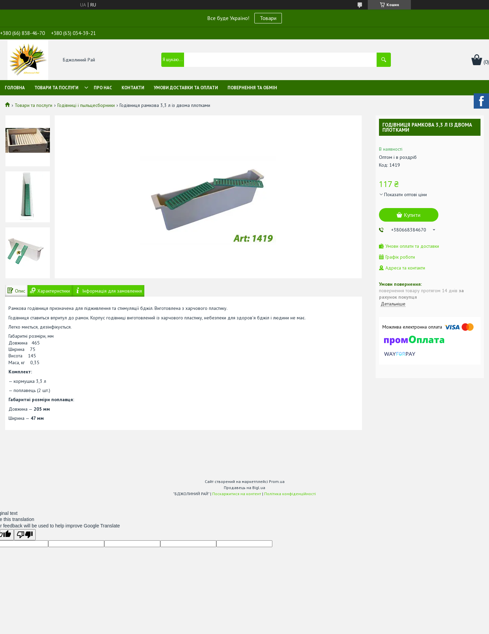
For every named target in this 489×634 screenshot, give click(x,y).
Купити (412, 214)
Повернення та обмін (252, 88)
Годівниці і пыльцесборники (86, 105)
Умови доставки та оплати (186, 88)
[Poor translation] (25, 534)
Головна (15, 88)
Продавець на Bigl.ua (244, 487)
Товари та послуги (56, 88)
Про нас (103, 88)
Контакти (133, 88)
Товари (268, 18)
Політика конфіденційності (290, 493)
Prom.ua (277, 481)
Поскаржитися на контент (236, 493)
